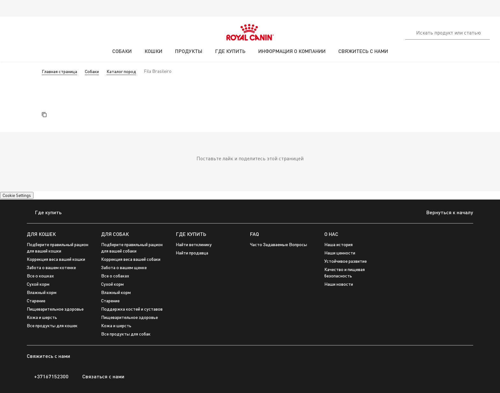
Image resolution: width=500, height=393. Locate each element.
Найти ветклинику (194, 244)
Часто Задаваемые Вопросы (278, 244)
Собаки (92, 71)
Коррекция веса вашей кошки (56, 259)
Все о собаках (115, 275)
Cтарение (36, 300)
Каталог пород (121, 71)
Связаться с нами (99, 376)
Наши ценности (339, 252)
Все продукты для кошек (52, 325)
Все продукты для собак (126, 333)
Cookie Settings (17, 195)
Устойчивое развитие (345, 261)
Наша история (338, 244)
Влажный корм (41, 292)
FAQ (254, 234)
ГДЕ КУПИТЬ (191, 234)
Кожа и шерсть (42, 317)
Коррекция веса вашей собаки (130, 259)
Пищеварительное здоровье (55, 309)
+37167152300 (48, 376)
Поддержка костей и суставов (132, 309)
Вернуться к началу (444, 213)
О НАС (331, 234)
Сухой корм (38, 284)
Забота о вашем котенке (51, 267)
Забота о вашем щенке (124, 267)
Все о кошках (40, 275)
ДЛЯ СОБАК (115, 234)
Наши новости (338, 284)
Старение (110, 300)
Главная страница (59, 71)
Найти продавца (192, 252)
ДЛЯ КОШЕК (41, 234)
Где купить (44, 213)
